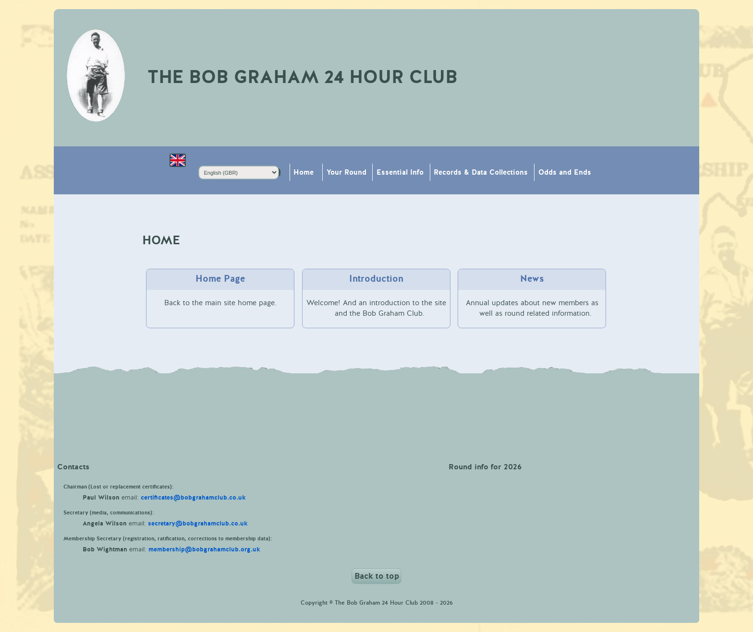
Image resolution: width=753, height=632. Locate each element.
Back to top (376, 576)
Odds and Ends (564, 172)
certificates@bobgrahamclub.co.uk (193, 497)
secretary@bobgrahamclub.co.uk (198, 523)
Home (303, 172)
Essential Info (400, 172)
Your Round (346, 172)
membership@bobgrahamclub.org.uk (204, 549)
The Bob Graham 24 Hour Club (302, 77)
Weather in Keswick (376, 409)
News (532, 279)
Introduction (376, 279)
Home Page (220, 279)
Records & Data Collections (481, 172)
